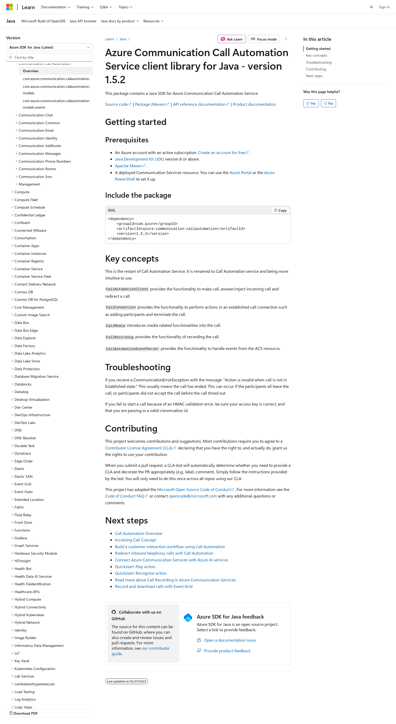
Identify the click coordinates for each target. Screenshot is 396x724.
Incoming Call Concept (135, 539)
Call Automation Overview (138, 533)
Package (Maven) (150, 104)
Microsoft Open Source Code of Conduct (194, 489)
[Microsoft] (9, 7)
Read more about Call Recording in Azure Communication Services (175, 579)
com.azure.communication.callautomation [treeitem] (56, 78)
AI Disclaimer (193, 707)
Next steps (314, 75)
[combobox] (49, 47)
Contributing (316, 69)
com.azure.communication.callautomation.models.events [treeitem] (56, 104)
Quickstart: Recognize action (140, 573)
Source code (116, 104)
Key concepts (316, 55)
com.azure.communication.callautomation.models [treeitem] (56, 90)
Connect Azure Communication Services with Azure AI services (171, 559)
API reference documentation (199, 104)
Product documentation (254, 104)
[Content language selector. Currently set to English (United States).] (30, 707)
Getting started (318, 48)
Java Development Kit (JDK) (139, 159)
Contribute (269, 707)
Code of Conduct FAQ (124, 496)
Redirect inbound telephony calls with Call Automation (164, 553)
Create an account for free (221, 152)
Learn (109, 38)
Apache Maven (128, 165)
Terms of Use (316, 707)
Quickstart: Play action (135, 566)
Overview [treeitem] (30, 70)
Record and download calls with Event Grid (153, 586)
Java (122, 38)
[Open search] (371, 7)
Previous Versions (224, 707)
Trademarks (342, 707)
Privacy (290, 707)
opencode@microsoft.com (193, 496)
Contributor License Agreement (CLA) (139, 447)
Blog (247, 707)
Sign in (384, 6)
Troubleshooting (319, 62)
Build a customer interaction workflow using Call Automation (170, 546)
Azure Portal (240, 172)
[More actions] (286, 39)
